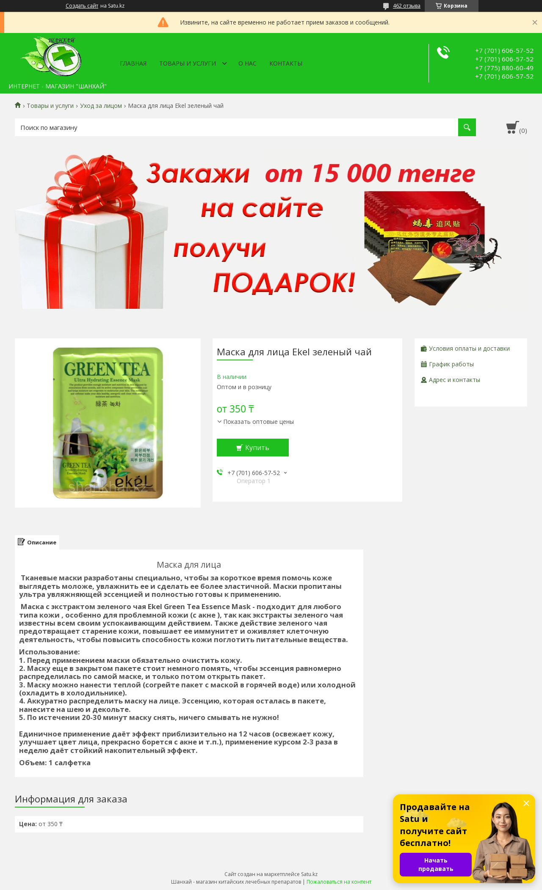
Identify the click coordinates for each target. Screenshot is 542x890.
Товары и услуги (187, 63)
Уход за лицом (101, 106)
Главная (133, 63)
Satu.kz (309, 874)
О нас (247, 63)
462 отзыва (406, 5)
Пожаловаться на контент (339, 881)
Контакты (285, 63)
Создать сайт (82, 6)
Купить (257, 447)
